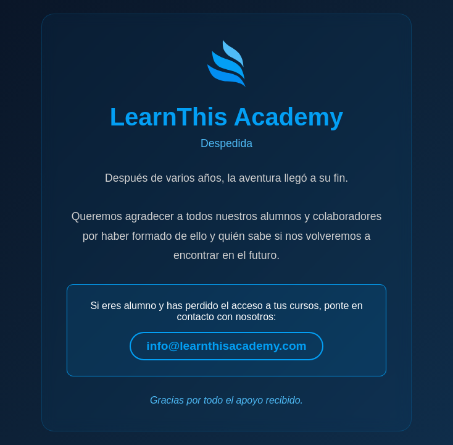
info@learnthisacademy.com (226, 345)
